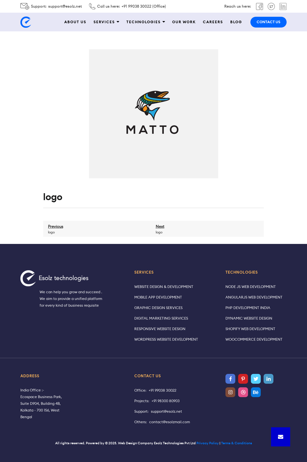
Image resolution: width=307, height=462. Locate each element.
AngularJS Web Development (254, 297)
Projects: (141, 401)
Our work (184, 22)
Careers (213, 22)
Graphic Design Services (158, 307)
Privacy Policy (207, 443)
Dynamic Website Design (248, 318)
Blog (236, 22)
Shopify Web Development (250, 329)
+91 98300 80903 (166, 401)
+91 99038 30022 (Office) (144, 6)
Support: (141, 411)
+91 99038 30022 (162, 390)
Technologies (143, 22)
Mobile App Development (158, 297)
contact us (268, 22)
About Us (75, 22)
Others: (140, 422)
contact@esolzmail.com (169, 422)
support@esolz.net (65, 6)
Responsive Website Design (159, 329)
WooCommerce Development (254, 339)
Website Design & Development (163, 286)
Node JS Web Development (250, 286)
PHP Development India (247, 307)
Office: (140, 390)
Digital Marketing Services (161, 318)
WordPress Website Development (166, 339)
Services (104, 22)
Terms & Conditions (236, 443)
